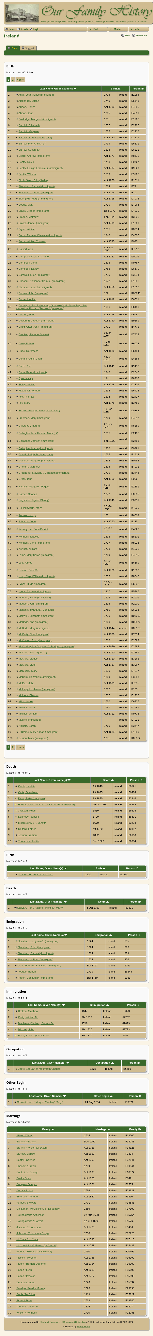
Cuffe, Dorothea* (28, 350)
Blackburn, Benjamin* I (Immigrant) (38, 941)
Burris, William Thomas (32, 241)
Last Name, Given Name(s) (57, 88)
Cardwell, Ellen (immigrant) (34, 274)
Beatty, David (26, 161)
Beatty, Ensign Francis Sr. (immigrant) (41, 168)
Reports (89, 21)
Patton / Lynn (24, 1269)
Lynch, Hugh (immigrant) (33, 583)
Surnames (142, 21)
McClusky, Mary (28, 670)
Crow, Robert (26, 343)
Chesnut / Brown (26, 1166)
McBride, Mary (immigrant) (34, 628)
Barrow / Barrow (25, 1153)
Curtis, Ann (25, 366)
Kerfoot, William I (28, 548)
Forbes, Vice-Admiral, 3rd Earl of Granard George (47, 804)
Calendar (99, 21)
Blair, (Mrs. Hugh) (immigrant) (36, 198)
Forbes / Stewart (26, 1202)
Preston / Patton (25, 1282)
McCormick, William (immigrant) (37, 676)
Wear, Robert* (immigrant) (33, 1035)
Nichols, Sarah (27, 725)
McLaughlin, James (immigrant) (37, 689)
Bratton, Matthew (28, 216)
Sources (80, 21)
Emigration (103, 935)
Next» (20, 79)
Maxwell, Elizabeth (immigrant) (36, 615)
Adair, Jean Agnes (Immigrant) (36, 94)
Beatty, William (27, 174)
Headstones (121, 21)
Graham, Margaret (29, 466)
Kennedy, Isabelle (29, 536)
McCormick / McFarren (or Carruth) (36, 1245)
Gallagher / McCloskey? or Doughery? (38, 1208)
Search (24, 29)
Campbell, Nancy (28, 268)
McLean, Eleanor (28, 695)
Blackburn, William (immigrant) (36, 192)
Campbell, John (28, 262)
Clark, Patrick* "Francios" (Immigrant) (39, 965)
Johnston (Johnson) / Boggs (32, 1233)
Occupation (105, 1062)
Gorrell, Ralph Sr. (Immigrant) (36, 454)
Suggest (28, 48)
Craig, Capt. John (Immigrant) (36, 326)
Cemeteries (109, 21)
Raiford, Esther (27, 828)
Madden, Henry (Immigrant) (35, 597)
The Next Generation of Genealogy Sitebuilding (63, 1322)
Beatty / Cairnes (25, 1159)
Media (117, 29)
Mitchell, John (26, 1029)
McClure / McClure (27, 1239)
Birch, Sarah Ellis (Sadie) (33, 180)
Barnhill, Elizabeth (29, 125)
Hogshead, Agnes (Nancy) (34, 500)
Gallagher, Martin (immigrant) (36, 448)
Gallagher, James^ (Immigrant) (36, 440)
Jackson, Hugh (27, 515)
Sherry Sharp (83, 1326)
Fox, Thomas (26, 396)
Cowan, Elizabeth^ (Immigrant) (36, 320)
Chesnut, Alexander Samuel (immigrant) (42, 280)
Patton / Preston (25, 1276)
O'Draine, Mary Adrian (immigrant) (38, 731)
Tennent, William (28, 835)
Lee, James (25, 562)
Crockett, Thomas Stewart (34, 334)
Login (36, 29)
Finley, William (27, 384)
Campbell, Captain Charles (34, 256)
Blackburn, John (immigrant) (34, 947)
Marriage (102, 1129)
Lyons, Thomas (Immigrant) (35, 591)
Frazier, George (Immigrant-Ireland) (39, 410)
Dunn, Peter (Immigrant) (33, 372)
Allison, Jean (25, 113)
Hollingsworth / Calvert (29, 1221)
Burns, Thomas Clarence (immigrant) (40, 235)
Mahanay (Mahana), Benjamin (36, 609)
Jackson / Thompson (28, 1227)
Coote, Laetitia (27, 299)
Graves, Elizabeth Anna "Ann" (36, 874)
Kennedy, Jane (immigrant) (34, 542)
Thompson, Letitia (28, 841)
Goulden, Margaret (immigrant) (36, 460)
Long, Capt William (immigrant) (37, 576)
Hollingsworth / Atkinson (30, 1214)
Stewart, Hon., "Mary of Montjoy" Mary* (40, 907)
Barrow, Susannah (29, 149)
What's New (53, 21)
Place (12, 48)
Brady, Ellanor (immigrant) (34, 210)
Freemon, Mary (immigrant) (34, 417)
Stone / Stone (24, 1300)
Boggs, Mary (26, 204)
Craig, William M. (28, 1017)
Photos (63, 21)
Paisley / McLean (26, 1257)
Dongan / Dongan (26, 1184)
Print (127, 35)
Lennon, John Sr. (28, 570)
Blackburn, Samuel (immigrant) (37, 186)
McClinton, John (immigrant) (35, 640)
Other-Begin (103, 1096)
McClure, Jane (27, 664)
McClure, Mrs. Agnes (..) (33, 652)
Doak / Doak (23, 1178)
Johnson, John (27, 521)
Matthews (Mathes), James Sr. (36, 1023)
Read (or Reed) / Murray (30, 1288)
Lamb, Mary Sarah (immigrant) (36, 554)
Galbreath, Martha (29, 425)
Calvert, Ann (26, 249)
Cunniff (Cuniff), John (31, 358)
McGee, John (26, 683)
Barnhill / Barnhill (26, 1141)
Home (44, 21)
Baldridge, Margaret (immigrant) (37, 119)
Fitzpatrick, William (29, 390)
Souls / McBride (25, 1294)
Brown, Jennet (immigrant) (34, 223)
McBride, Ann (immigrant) (33, 621)
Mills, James (26, 701)
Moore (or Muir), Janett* (32, 822)
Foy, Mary (24, 402)
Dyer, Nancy (26, 378)
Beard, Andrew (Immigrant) (34, 155)
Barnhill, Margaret (29, 131)
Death (108, 780)
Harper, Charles (28, 494)
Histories (72, 21)
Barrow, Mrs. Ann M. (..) (32, 143)
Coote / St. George (27, 1172)
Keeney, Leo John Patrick (33, 529)
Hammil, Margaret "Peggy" (34, 486)
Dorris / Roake (24, 1190)
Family (48, 1129)
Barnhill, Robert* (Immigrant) (35, 137)
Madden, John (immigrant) (34, 603)
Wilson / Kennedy (26, 1312)
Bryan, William (27, 229)
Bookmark (141, 35)
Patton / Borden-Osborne (31, 1263)
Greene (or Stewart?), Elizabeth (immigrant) (44, 472)
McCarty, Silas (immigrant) (34, 634)
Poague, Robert (27, 971)
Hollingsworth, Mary (30, 507)
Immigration (99, 1004)
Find (95, 29)
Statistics (132, 21)
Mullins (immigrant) (30, 719)
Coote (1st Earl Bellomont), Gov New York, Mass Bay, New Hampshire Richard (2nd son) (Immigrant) (51, 307)
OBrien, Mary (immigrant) (33, 738)
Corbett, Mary (27, 314)
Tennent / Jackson (27, 1306)
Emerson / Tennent (27, 1196)
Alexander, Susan (28, 100)
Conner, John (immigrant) (33, 293)
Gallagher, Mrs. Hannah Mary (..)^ (38, 433)
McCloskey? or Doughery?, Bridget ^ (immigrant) (47, 646)
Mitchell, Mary (27, 707)
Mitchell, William (28, 713)
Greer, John (25, 478)
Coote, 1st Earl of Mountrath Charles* (40, 1068)
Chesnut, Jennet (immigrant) (35, 287)
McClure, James (28, 658)
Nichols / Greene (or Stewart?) (34, 1251)
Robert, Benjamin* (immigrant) (35, 977)
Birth (116, 88)
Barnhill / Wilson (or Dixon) (32, 1147)
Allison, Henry (26, 106)
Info (136, 29)
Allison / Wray (24, 1135)
